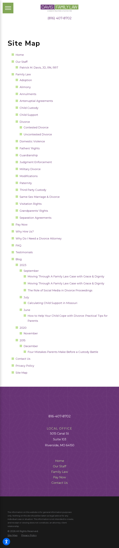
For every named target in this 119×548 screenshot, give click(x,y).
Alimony (25, 87)
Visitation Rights (31, 204)
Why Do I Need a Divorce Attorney (39, 238)
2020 (23, 327)
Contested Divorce (36, 127)
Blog (19, 259)
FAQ (18, 245)
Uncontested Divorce (38, 134)
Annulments (28, 94)
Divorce (25, 122)
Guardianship (29, 155)
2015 (22, 340)
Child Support (29, 115)
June (27, 310)
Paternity (26, 183)
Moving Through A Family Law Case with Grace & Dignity (66, 276)
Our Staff (22, 61)
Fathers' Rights (30, 148)
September (31, 271)
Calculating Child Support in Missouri (52, 303)
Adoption (26, 80)
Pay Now (22, 224)
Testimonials (24, 252)
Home (20, 54)
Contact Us (23, 358)
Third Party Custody (33, 190)
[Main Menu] (8, 8)
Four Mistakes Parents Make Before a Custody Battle (63, 352)
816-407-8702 (59, 416)
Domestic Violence (32, 141)
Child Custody (29, 108)
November (31, 333)
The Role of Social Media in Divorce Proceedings (60, 290)
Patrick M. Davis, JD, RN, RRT (39, 67)
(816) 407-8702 (60, 18)
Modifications (29, 176)
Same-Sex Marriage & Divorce (40, 197)
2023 (23, 265)
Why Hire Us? (25, 231)
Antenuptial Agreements (36, 101)
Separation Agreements (35, 217)
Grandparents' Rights (34, 210)
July (26, 297)
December (31, 346)
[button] (6, 541)
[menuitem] (60, 461)
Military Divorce (30, 169)
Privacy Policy (25, 365)
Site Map (21, 372)
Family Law (23, 74)
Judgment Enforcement (36, 162)
